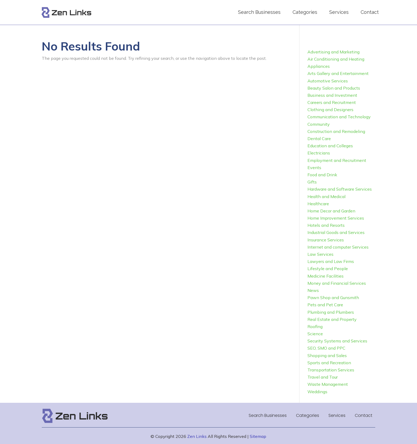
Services (339, 12)
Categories (305, 12)
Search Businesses (259, 12)
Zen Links (197, 436)
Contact (370, 12)
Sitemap (258, 436)
